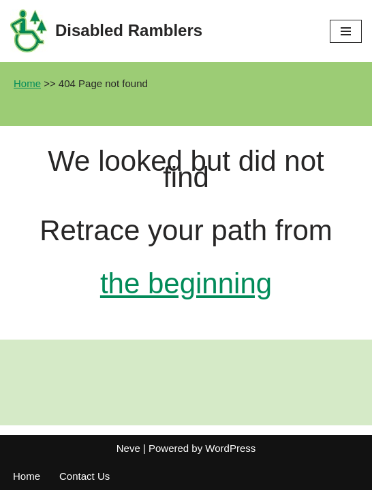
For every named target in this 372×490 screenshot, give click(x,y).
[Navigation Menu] (346, 31)
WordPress (230, 448)
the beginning (186, 283)
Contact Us (84, 476)
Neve (128, 448)
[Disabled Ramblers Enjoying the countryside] (106, 31)
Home (27, 83)
